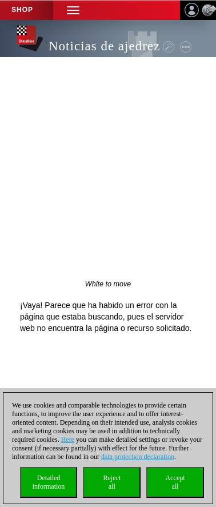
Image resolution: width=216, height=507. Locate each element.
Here (67, 440)
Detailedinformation (49, 482)
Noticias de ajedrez (104, 46)
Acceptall (175, 482)
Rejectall (112, 482)
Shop (22, 10)
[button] (73, 10)
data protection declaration (137, 457)
